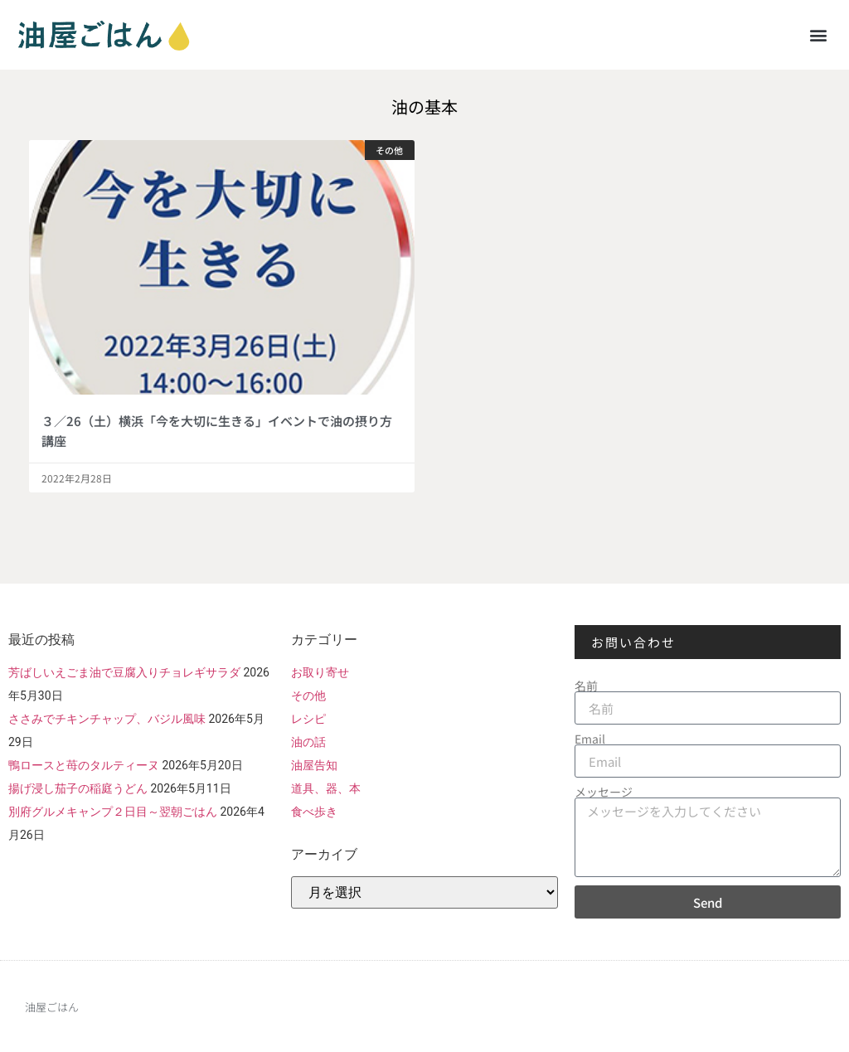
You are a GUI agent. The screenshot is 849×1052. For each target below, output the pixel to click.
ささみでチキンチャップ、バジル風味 (107, 718)
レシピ (308, 718)
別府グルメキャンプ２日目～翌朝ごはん (112, 811)
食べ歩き (314, 811)
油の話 (308, 742)
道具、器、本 (326, 788)
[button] (818, 34)
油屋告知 (314, 765)
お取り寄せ (320, 672)
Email (590, 738)
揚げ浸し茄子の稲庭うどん (78, 788)
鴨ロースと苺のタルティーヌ (83, 765)
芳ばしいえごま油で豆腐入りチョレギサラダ (124, 672)
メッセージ (604, 791)
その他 (308, 695)
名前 (586, 685)
